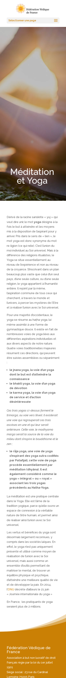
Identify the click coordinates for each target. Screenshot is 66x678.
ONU (11, 589)
